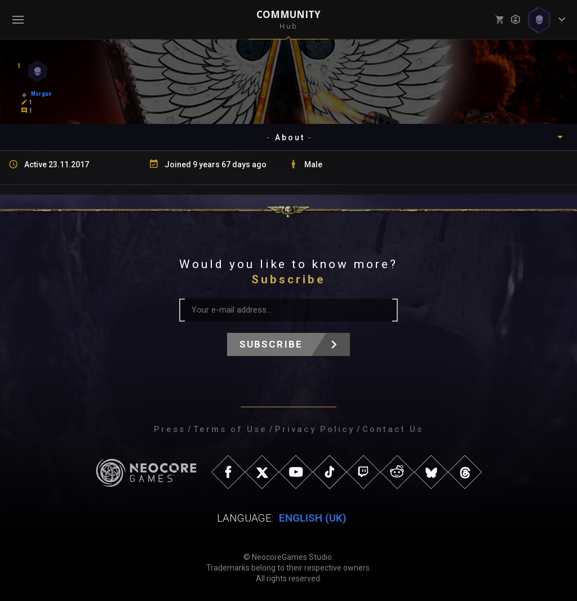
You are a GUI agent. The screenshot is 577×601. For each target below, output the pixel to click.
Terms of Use (230, 429)
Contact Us (392, 429)
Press (169, 429)
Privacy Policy (314, 429)
